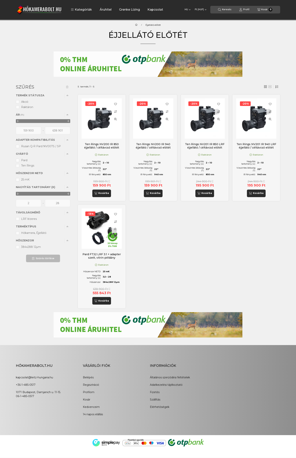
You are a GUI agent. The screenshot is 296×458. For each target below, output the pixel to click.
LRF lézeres (29, 219)
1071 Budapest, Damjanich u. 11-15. (38, 392)
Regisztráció (91, 384)
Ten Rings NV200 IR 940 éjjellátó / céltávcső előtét (153, 145)
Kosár (86, 399)
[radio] (270, 86)
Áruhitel (106, 9)
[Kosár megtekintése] (265, 9)
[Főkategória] (136, 25)
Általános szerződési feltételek (170, 377)
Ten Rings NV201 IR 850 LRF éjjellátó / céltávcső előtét (204, 145)
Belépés (88, 377)
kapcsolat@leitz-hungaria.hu (34, 377)
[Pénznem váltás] (201, 9)
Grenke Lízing (129, 9)
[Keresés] (224, 9)
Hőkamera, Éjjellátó (33, 233)
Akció (24, 101)
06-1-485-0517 (25, 396)
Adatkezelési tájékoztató (166, 384)
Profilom (88, 392)
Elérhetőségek (159, 407)
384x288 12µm (31, 247)
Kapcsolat (155, 9)
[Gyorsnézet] (115, 119)
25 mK (25, 179)
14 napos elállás (93, 414)
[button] (81, 9)
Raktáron (27, 107)
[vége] (57, 130)
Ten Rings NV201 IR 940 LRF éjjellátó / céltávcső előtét (256, 145)
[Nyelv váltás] (187, 9)
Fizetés (155, 392)
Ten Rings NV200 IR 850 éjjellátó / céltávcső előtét (101, 145)
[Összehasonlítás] (115, 111)
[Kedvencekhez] (115, 104)
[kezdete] (28, 130)
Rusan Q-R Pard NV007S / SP (41, 146)
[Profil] (244, 9)
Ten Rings (27, 165)
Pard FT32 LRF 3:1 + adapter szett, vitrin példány (101, 256)
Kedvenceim (91, 407)
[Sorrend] (276, 86)
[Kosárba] (101, 193)
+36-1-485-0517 (25, 384)
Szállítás (155, 399)
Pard (24, 160)
